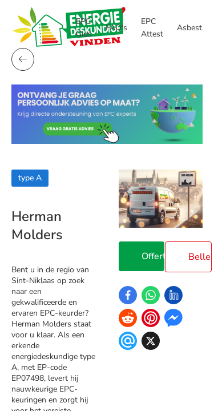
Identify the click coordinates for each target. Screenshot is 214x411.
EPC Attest (152, 27)
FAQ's (116, 27)
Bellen (200, 257)
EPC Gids (84, 27)
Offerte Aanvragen (153, 256)
